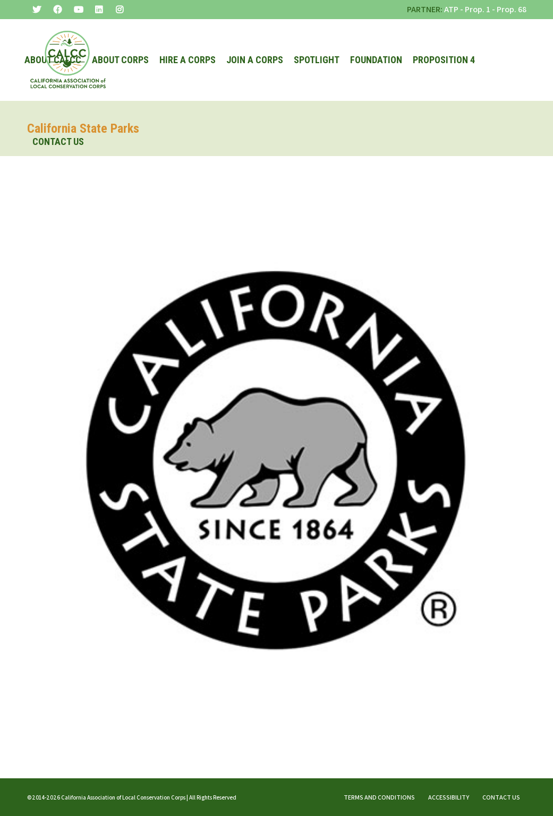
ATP (451, 9)
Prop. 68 (511, 9)
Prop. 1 (477, 9)
